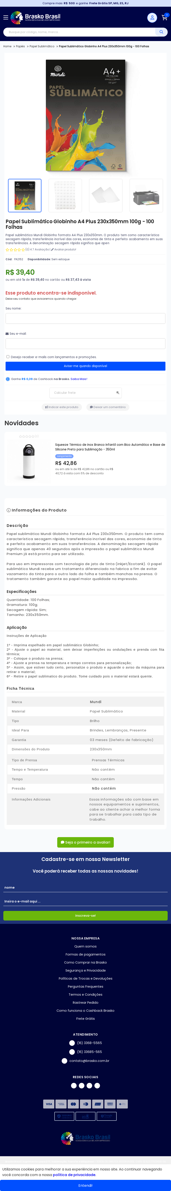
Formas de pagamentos (86, 954)
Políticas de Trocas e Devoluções (85, 978)
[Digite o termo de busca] (79, 32)
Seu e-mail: (16, 334)
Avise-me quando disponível (85, 366)
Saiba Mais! (79, 379)
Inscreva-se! (85, 915)
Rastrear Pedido (85, 1002)
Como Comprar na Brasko (85, 962)
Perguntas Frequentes (85, 986)
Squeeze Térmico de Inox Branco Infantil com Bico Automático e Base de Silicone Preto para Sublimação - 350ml (110, 447)
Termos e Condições (85, 994)
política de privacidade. (74, 1174)
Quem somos (85, 946)
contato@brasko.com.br (85, 1061)
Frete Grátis (85, 1018)
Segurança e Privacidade (85, 970)
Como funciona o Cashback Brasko (85, 1010)
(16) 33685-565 (85, 1052)
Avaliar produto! (63, 249)
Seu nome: (13, 308)
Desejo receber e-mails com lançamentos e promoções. (54, 357)
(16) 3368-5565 (85, 1043)
